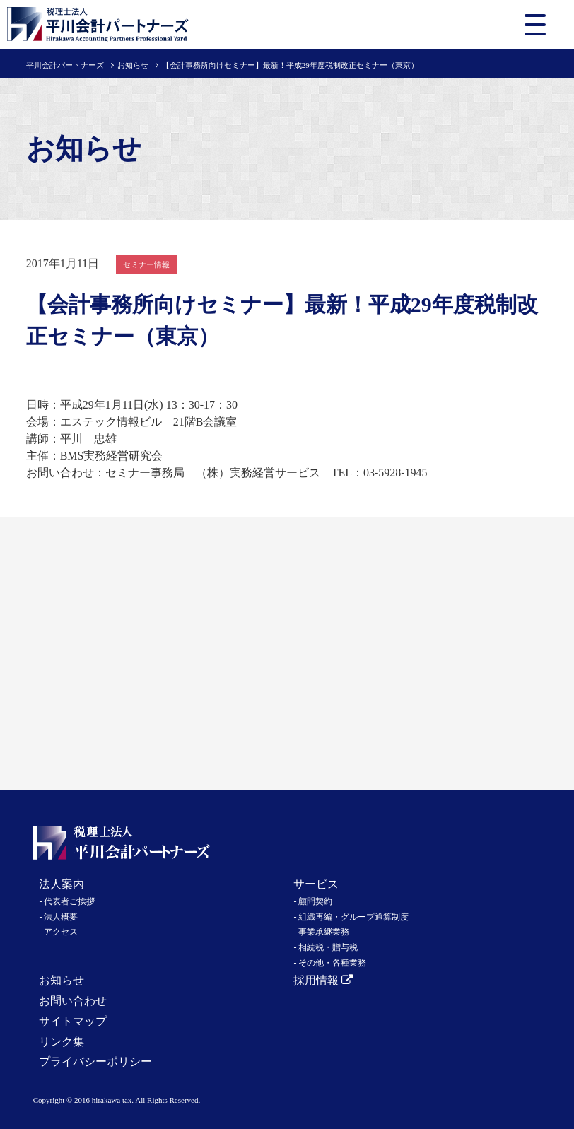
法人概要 (61, 917)
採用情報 (323, 980)
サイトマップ (73, 1021)
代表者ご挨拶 (69, 901)
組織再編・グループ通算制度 (353, 917)
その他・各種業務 (332, 963)
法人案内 (61, 884)
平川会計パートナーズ (65, 65)
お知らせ (132, 65)
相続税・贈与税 (328, 947)
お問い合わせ (73, 1001)
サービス (316, 884)
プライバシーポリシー (95, 1061)
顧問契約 (315, 901)
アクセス (61, 932)
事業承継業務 (323, 932)
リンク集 (61, 1042)
